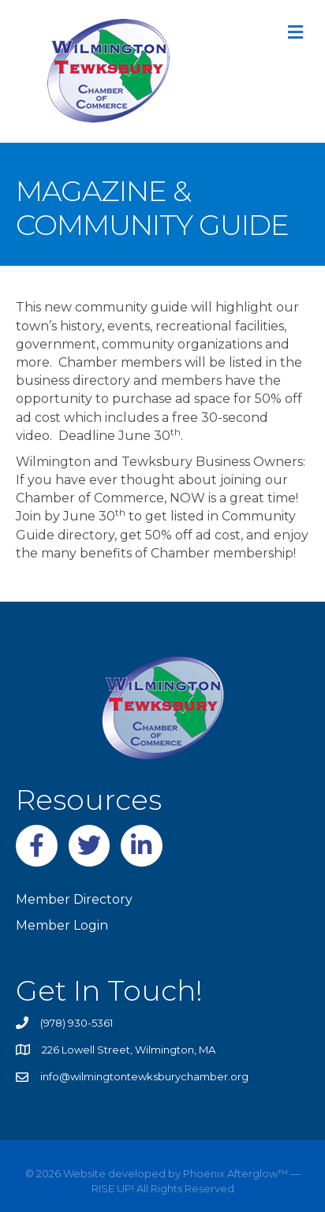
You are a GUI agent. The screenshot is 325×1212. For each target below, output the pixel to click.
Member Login (62, 925)
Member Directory (74, 899)
